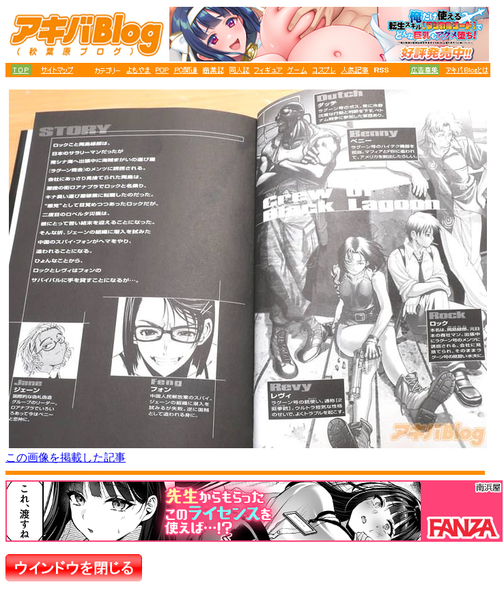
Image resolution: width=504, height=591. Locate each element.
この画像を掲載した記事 (65, 457)
